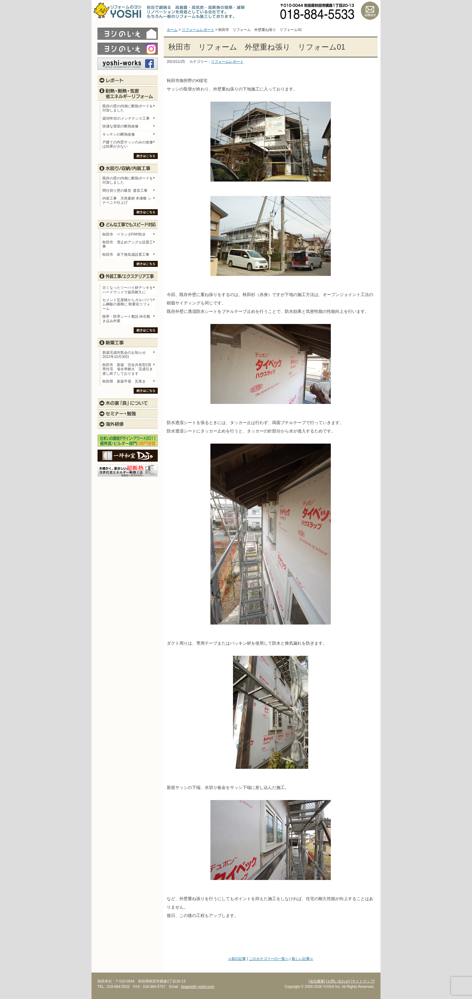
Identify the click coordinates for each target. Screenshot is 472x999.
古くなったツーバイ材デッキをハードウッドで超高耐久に (127, 290)
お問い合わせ (369, 10)
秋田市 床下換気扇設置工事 (125, 254)
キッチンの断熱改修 (120, 134)
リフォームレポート (227, 62)
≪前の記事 (237, 959)
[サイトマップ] (362, 981)
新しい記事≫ (302, 959)
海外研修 (128, 424)
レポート (128, 80)
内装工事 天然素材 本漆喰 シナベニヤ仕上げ (126, 200)
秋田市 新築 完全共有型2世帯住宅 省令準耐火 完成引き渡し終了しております (127, 369)
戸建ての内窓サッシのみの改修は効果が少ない (127, 144)
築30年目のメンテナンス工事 (126, 118)
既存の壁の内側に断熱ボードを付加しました (127, 108)
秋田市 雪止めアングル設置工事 (127, 244)
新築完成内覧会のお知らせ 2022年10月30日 (124, 354)
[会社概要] (317, 981)
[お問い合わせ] (338, 981)
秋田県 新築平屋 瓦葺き (124, 381)
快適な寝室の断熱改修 (120, 126)
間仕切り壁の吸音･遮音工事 (125, 190)
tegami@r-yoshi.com (197, 987)
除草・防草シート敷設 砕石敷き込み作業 (126, 318)
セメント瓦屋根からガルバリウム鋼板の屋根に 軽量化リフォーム (127, 304)
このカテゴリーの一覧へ (269, 959)
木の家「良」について (128, 403)
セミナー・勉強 (128, 413)
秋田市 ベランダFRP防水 (124, 234)
